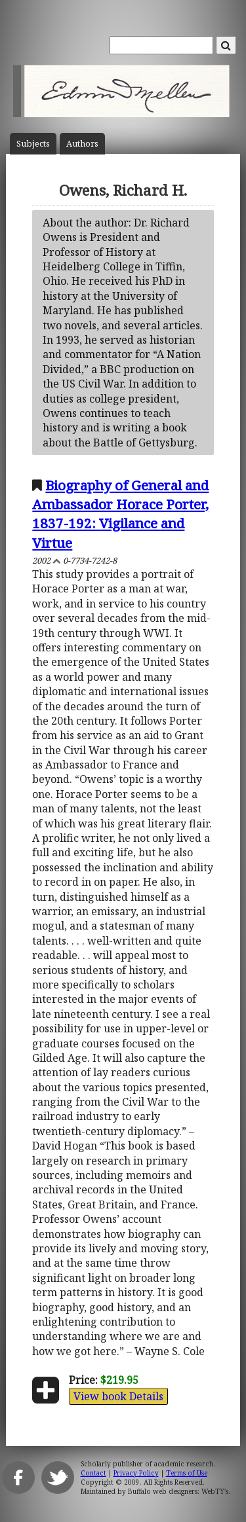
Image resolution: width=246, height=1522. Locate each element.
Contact (93, 1472)
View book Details (118, 1396)
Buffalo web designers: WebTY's (178, 1491)
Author (82, 143)
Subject (33, 143)
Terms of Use (186, 1472)
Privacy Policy (136, 1472)
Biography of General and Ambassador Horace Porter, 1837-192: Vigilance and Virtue (120, 513)
